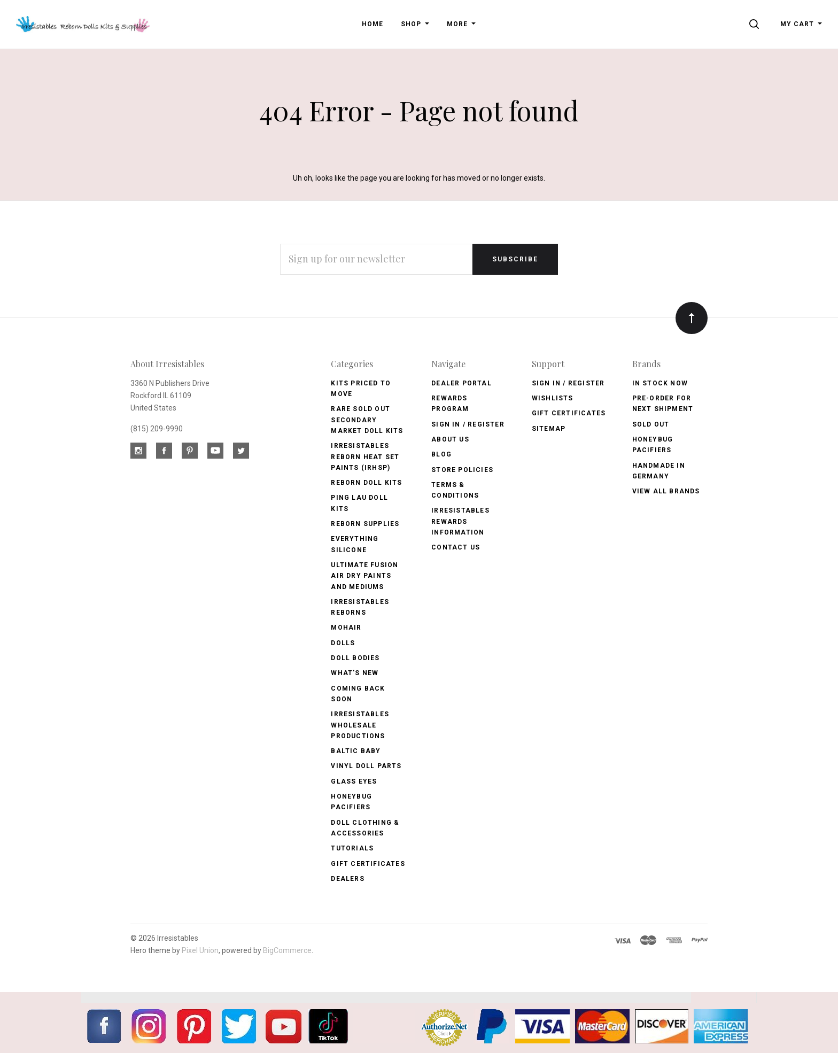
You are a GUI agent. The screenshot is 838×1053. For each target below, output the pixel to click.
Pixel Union (200, 950)
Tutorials (352, 848)
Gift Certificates (368, 864)
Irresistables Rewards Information (460, 521)
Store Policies (462, 470)
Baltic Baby (356, 751)
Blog (441, 454)
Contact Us (455, 547)
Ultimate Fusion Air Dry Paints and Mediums (364, 576)
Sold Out (651, 424)
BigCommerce (287, 950)
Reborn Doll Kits (366, 482)
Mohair (346, 627)
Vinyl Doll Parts (366, 766)
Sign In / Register (468, 424)
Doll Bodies (355, 658)
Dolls (343, 643)
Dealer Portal (461, 383)
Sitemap (548, 428)
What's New (354, 673)
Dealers (347, 878)
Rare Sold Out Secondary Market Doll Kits (367, 420)
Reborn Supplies (365, 524)
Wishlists (552, 398)
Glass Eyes (354, 781)
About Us (450, 439)
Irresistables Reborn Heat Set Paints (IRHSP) (365, 456)
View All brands (666, 491)
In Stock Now (660, 383)
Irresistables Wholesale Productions (360, 725)
